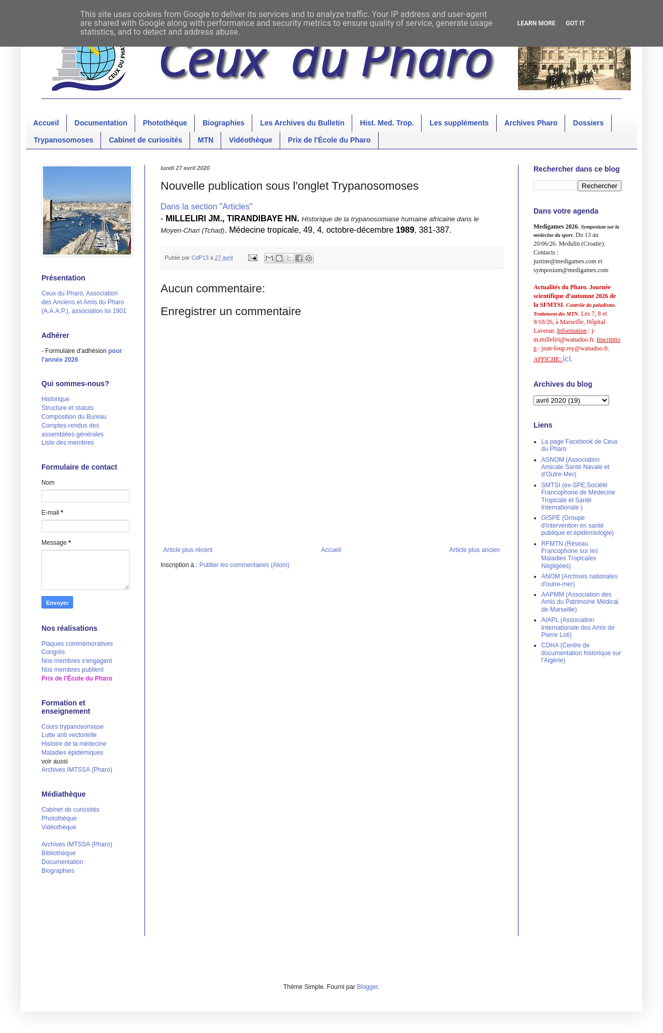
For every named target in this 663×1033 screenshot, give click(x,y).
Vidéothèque (250, 140)
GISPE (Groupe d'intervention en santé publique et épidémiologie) (577, 525)
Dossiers (588, 123)
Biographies (223, 123)
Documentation (101, 123)
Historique (55, 399)
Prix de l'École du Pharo (329, 140)
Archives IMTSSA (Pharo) (76, 769)
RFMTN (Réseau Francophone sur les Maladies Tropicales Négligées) (569, 555)
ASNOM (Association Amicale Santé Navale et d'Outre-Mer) (575, 467)
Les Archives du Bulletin (302, 123)
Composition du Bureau (73, 416)
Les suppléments (458, 123)
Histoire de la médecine (73, 743)
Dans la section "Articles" (207, 206)
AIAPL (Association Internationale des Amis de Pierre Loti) (577, 627)
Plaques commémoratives (77, 643)
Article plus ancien (475, 550)
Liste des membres (67, 442)
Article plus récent (187, 550)
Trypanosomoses (63, 140)
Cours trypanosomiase (72, 726)
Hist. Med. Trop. (387, 123)
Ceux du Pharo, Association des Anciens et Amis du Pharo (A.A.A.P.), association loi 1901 (83, 302)
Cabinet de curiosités (145, 140)
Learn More (536, 23)
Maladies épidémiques (72, 752)
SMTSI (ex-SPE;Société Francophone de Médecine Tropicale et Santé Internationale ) (578, 496)
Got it (575, 23)
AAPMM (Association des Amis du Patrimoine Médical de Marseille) (579, 602)
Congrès (53, 652)
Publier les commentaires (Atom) (244, 565)
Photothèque (165, 123)
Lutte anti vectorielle (69, 735)
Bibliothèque (58, 853)
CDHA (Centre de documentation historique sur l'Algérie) (581, 653)
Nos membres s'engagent (76, 660)
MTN (205, 140)
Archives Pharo (531, 123)
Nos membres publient (72, 669)
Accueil (46, 123)
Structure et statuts (67, 408)
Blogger (367, 986)
